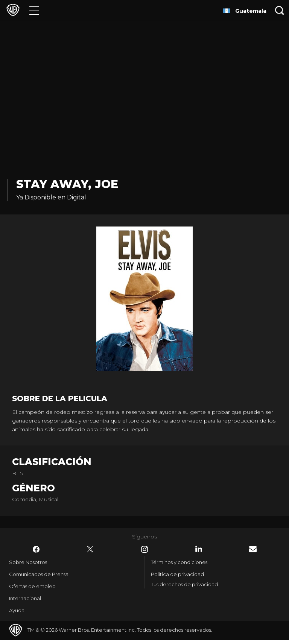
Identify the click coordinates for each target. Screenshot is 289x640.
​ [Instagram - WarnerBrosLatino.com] (144, 549)
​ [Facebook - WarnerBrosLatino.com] (36, 549)
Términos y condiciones (179, 562)
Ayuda (16, 610)
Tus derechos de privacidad (184, 584)
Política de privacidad (177, 574)
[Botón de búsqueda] (279, 10)
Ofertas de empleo (32, 586)
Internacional (25, 598)
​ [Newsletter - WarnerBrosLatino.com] (252, 549)
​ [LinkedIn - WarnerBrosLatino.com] (198, 549)
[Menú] (34, 10)
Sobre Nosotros (28, 562)
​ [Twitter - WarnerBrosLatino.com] (90, 549)
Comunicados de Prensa (38, 574)
